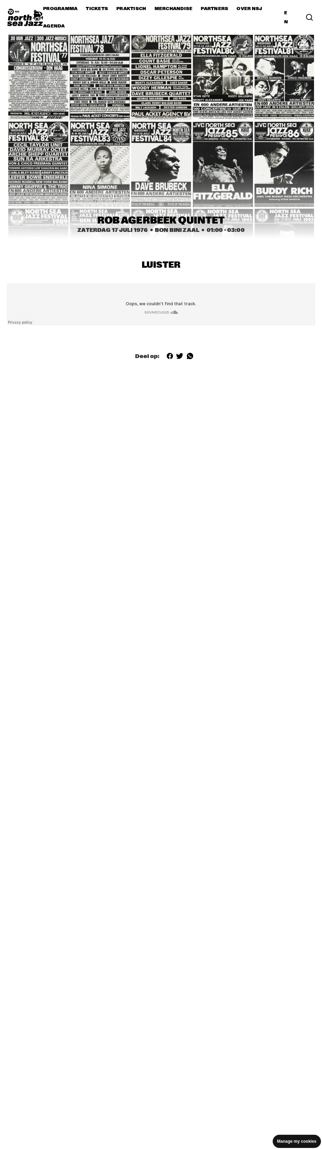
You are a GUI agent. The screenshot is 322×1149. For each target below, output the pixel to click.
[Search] (309, 17)
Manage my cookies (296, 1141)
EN (286, 17)
